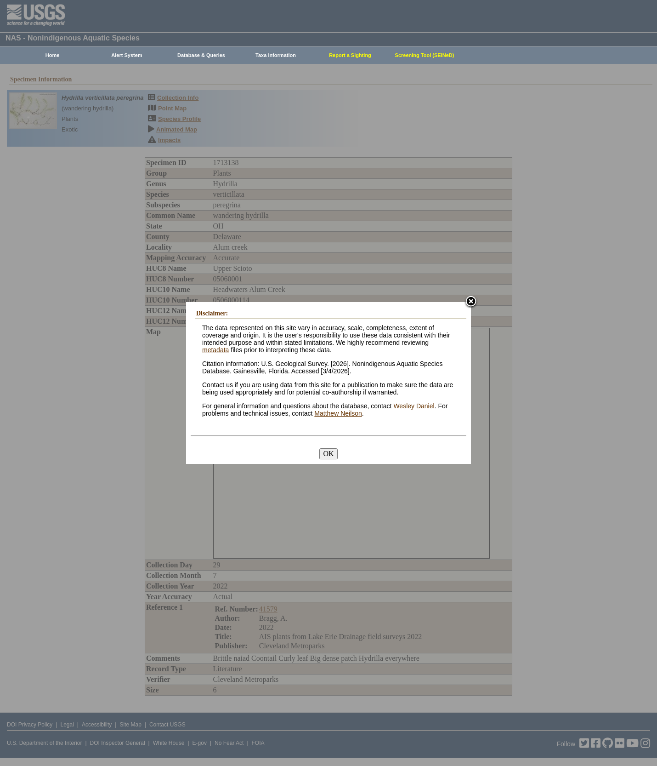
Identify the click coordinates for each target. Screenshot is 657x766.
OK (328, 453)
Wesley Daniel (413, 406)
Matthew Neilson (338, 413)
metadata (215, 350)
